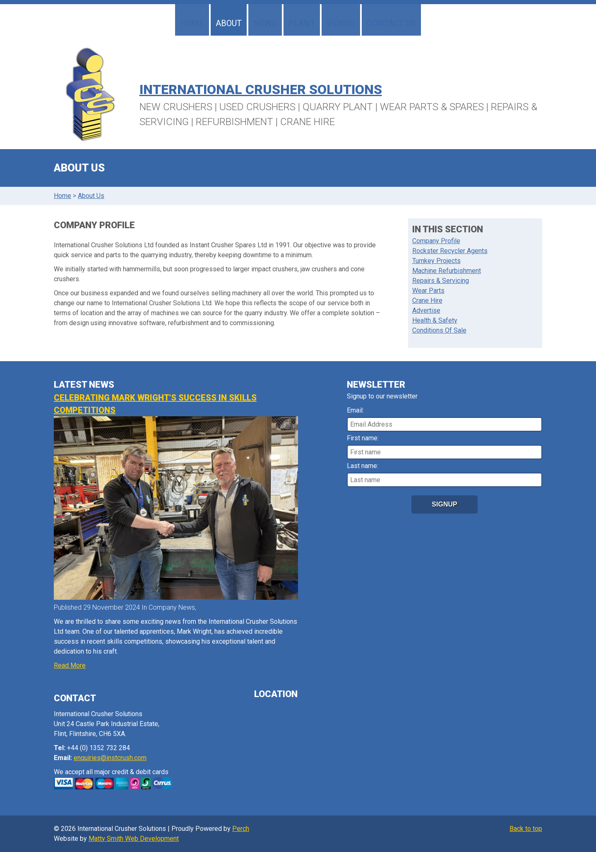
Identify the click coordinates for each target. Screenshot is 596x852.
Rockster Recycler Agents (450, 251)
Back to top (525, 829)
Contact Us (391, 23)
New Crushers (175, 107)
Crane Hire (307, 122)
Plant (301, 23)
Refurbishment (234, 122)
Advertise (426, 310)
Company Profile (436, 241)
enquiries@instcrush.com (110, 758)
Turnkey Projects (436, 261)
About (229, 23)
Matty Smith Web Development (134, 838)
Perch (240, 829)
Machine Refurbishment (446, 271)
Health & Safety (434, 320)
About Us (91, 196)
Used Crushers (257, 107)
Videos (341, 23)
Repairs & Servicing (440, 281)
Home (192, 23)
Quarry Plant (338, 107)
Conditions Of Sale (439, 330)
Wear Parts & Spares (432, 107)
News (265, 23)
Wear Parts (428, 290)
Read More (70, 665)
